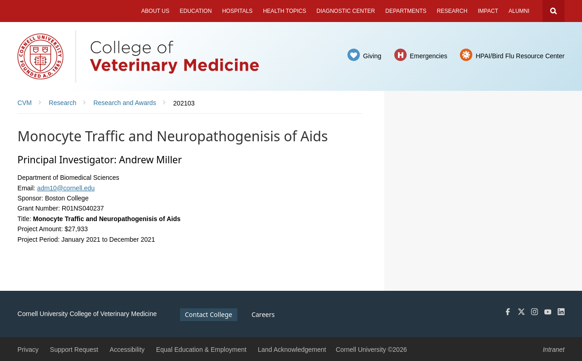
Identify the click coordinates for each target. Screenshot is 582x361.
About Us (155, 11)
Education (196, 11)
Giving (372, 56)
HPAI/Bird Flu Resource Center (520, 56)
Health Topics (284, 11)
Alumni (519, 11)
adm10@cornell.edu (66, 188)
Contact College (208, 314)
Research (452, 11)
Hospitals (237, 11)
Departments (406, 11)
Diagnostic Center (346, 11)
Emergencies (429, 56)
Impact (488, 11)
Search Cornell (554, 11)
